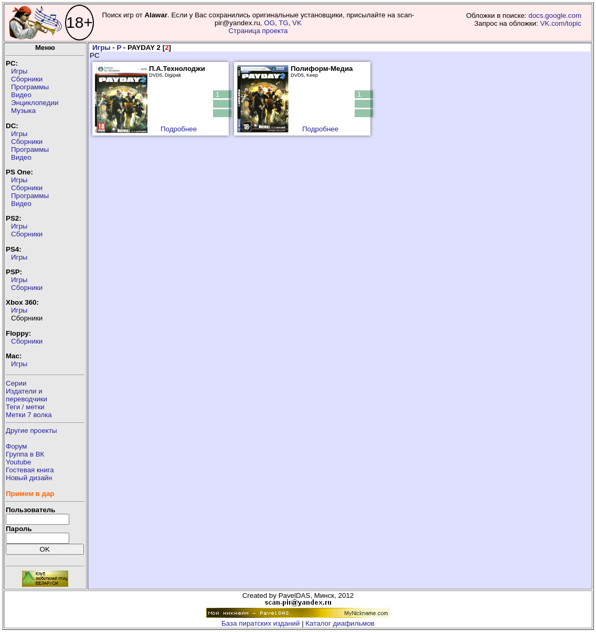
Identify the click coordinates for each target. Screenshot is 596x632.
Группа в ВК (25, 454)
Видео (21, 95)
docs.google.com (554, 15)
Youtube (18, 462)
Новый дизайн (29, 478)
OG (269, 23)
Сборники (26, 79)
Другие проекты (31, 430)
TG (284, 23)
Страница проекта (258, 31)
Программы (30, 87)
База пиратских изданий (260, 623)
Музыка (23, 111)
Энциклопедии (34, 103)
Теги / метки (25, 407)
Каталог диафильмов (340, 623)
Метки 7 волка (29, 415)
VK (297, 23)
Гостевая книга (30, 470)
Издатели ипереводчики (26, 395)
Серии (16, 383)
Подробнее (179, 129)
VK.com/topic (560, 23)
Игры (19, 71)
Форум (16, 446)
